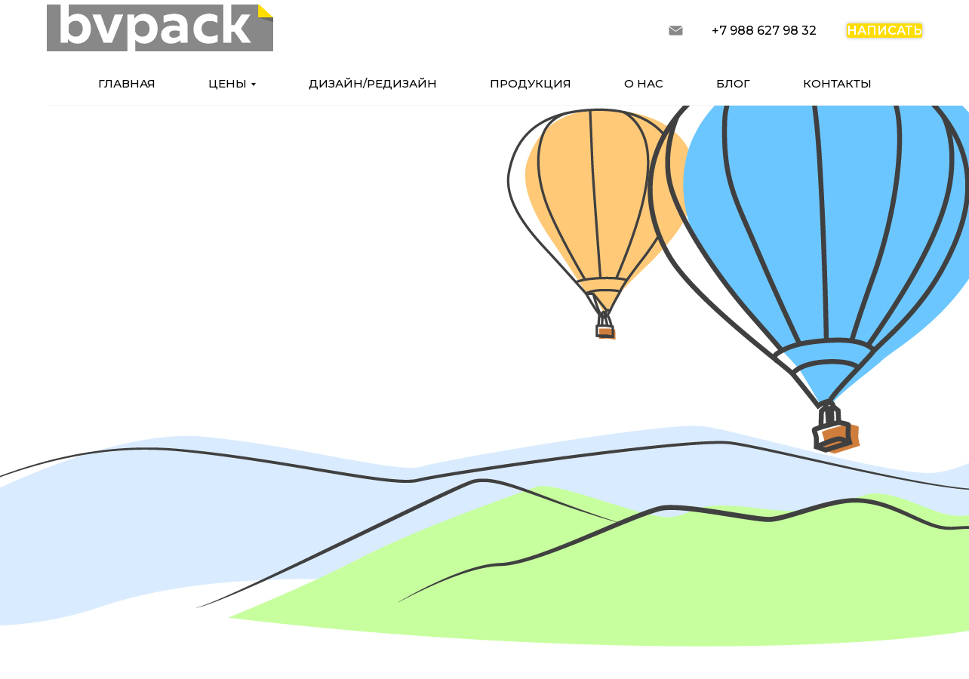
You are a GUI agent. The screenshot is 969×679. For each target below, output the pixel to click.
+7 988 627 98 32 (764, 30)
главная (126, 83)
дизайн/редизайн (373, 83)
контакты (837, 83)
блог (733, 83)
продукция (530, 83)
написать (884, 30)
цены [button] (227, 83)
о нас (643, 83)
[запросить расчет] (675, 30)
